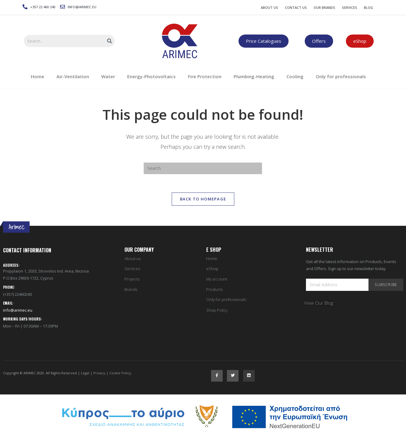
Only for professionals (341, 76)
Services (349, 7)
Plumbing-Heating (254, 76)
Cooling (295, 76)
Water (108, 76)
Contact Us (296, 7)
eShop (212, 269)
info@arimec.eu (17, 310)
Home (37, 76)
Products (214, 289)
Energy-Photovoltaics (151, 76)
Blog (368, 7)
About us (132, 258)
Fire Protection (204, 76)
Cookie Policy (120, 373)
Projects (131, 279)
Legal (85, 373)
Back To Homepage (203, 199)
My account (216, 279)
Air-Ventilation (72, 76)
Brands (130, 289)
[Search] (110, 41)
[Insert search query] (202, 168)
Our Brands (324, 7)
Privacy (99, 373)
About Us (269, 7)
